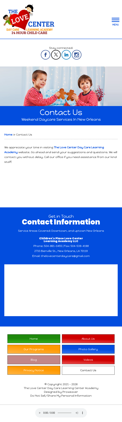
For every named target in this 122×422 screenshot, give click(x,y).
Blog (34, 359)
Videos (88, 359)
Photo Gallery (88, 349)
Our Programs (34, 349)
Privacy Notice (34, 370)
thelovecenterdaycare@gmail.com (65, 256)
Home (8, 134)
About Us (88, 338)
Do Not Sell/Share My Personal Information (61, 395)
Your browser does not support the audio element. (61, 413)
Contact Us (88, 370)
